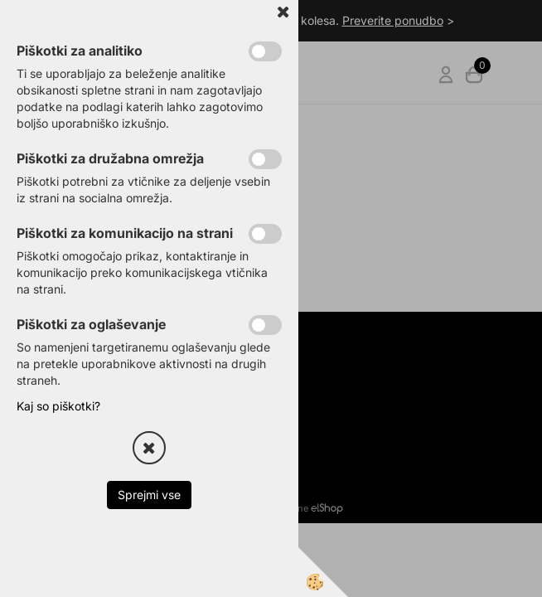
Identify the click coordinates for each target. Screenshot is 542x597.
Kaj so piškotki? (58, 406)
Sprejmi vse (149, 495)
